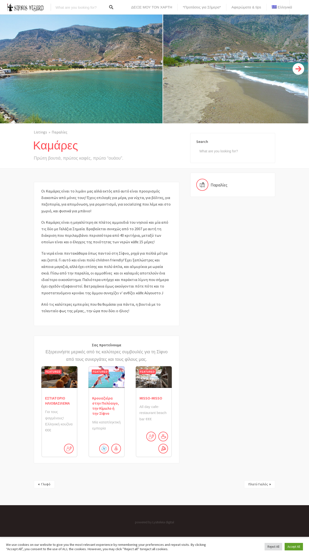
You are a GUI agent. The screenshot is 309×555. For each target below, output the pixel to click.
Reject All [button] (273, 547)
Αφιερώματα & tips (246, 7)
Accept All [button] (294, 547)
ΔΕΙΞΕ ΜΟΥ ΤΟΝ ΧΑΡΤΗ (151, 7)
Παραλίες (59, 132)
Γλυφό (45, 484)
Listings (40, 132)
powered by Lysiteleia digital (154, 522)
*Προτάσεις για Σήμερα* (202, 7)
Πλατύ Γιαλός (258, 484)
